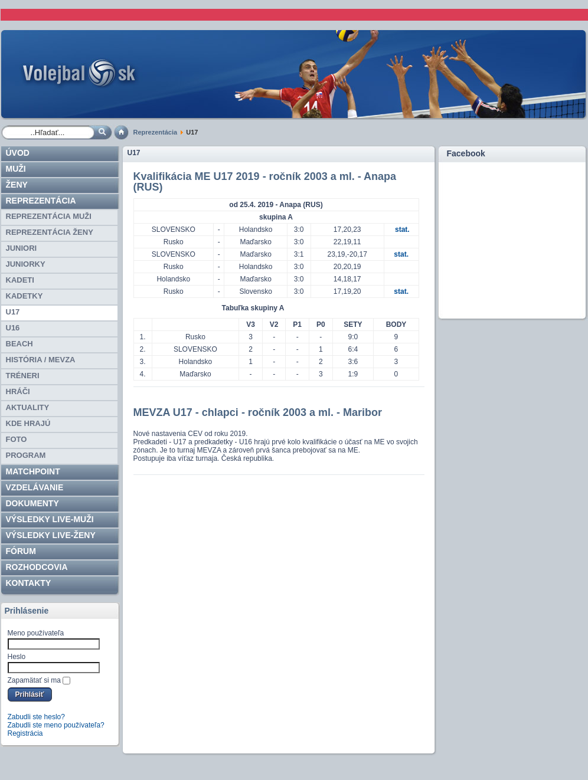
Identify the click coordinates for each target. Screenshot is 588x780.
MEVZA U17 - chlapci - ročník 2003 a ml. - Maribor (257, 412)
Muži (16, 168)
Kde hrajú (28, 423)
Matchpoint (33, 471)
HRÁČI (18, 391)
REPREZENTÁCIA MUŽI (49, 216)
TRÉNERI (23, 375)
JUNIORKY (25, 264)
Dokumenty (32, 503)
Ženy (17, 184)
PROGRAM (26, 455)
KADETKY (24, 295)
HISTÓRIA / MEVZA (41, 359)
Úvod (18, 153)
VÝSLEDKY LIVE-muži (50, 519)
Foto (16, 439)
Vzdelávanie (35, 487)
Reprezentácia (155, 132)
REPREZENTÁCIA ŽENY (49, 232)
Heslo (17, 657)
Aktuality (28, 407)
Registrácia (25, 733)
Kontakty (28, 583)
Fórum (21, 551)
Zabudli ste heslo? (36, 717)
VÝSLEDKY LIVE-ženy (51, 535)
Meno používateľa (36, 633)
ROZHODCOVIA (37, 567)
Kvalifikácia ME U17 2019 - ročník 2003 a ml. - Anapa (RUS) (265, 182)
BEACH (19, 343)
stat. (402, 229)
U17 (13, 311)
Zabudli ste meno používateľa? (56, 725)
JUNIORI (21, 248)
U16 (13, 327)
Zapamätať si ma (34, 680)
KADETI (20, 280)
